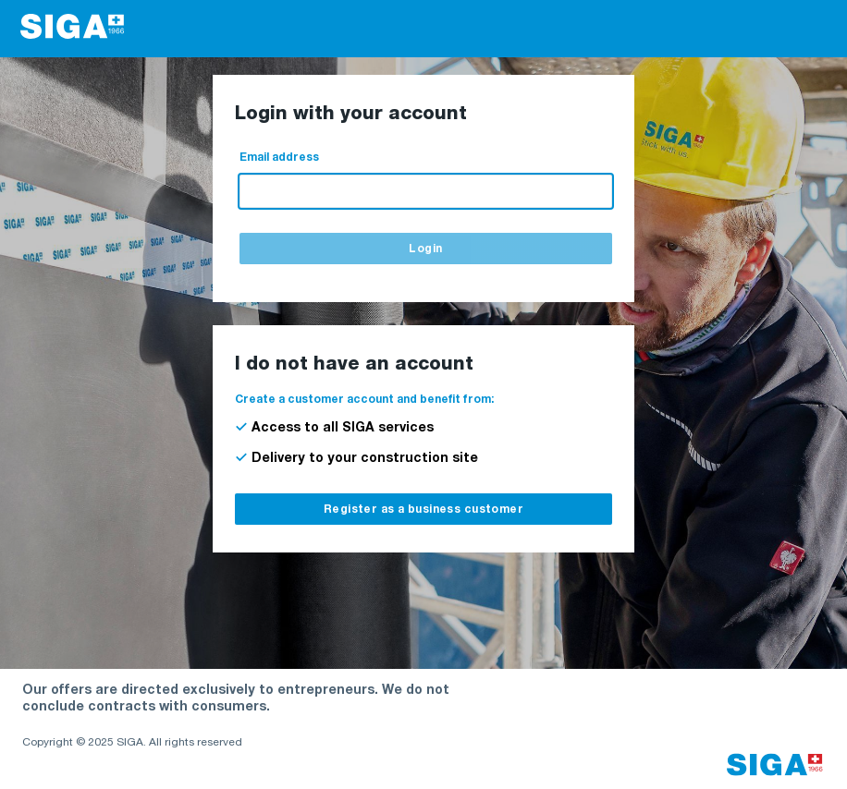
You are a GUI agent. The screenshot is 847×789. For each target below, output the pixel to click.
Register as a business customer (423, 510)
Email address (279, 158)
